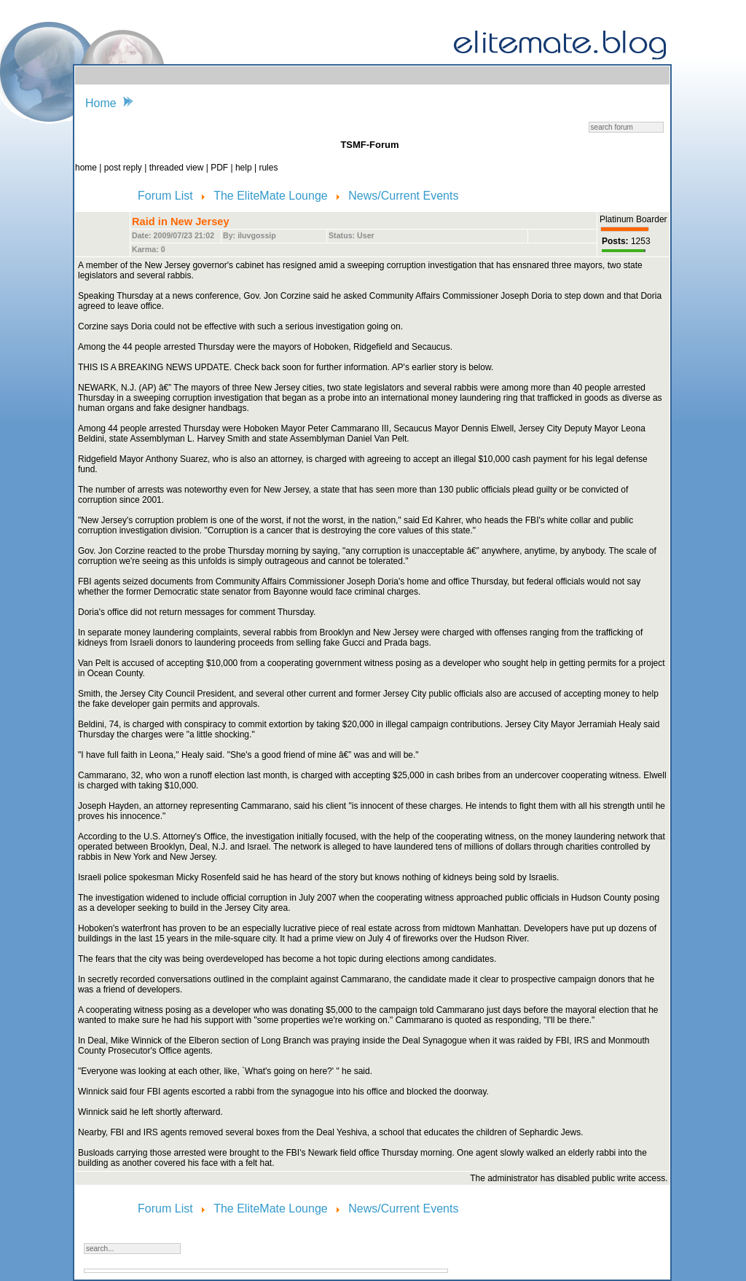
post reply (124, 167)
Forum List (167, 195)
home (87, 167)
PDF (220, 167)
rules (268, 167)
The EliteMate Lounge (272, 195)
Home (101, 103)
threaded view (176, 167)
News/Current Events (403, 195)
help (244, 167)
